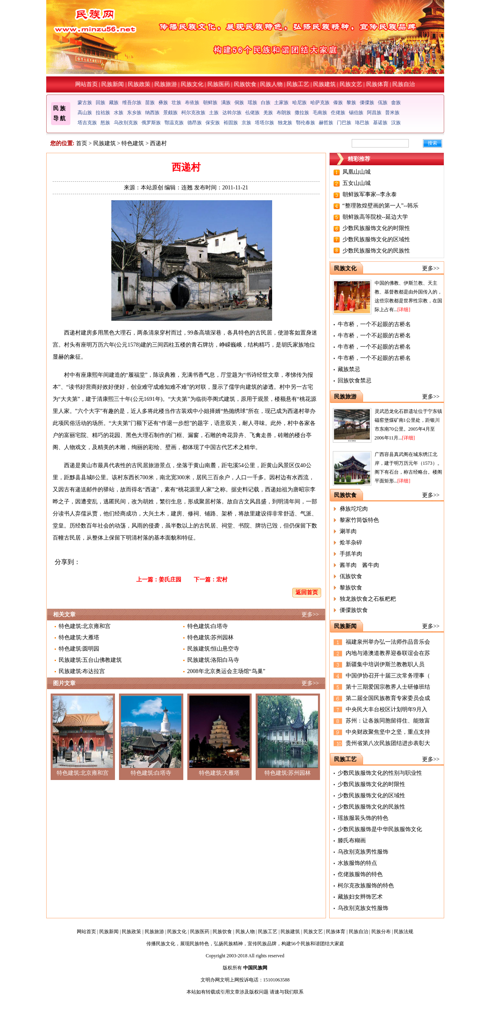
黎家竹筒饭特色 (359, 520)
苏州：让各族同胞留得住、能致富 (388, 721)
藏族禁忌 (349, 369)
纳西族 (152, 112)
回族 (100, 102)
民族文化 (192, 84)
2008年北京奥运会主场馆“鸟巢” (226, 671)
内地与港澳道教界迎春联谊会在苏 (388, 653)
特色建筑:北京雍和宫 (85, 626)
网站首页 (86, 84)
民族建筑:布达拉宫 (82, 671)
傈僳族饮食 (354, 610)
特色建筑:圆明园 (79, 649)
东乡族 (134, 112)
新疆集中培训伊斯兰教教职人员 (385, 664)
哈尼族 (299, 102)
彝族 (163, 102)
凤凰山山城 (356, 172)
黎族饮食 (351, 588)
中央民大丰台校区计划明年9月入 (386, 709)
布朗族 (284, 112)
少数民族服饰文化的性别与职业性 (380, 773)
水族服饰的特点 (357, 863)
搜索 (432, 143)
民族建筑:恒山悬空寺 (213, 649)
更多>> (310, 615)
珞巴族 (362, 122)
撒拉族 (302, 112)
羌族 (268, 112)
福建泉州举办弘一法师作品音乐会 (388, 642)
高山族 (85, 112)
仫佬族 (252, 112)
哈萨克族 (320, 102)
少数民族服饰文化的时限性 (376, 228)
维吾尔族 (131, 102)
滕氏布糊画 (352, 840)
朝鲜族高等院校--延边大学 (375, 217)
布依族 (192, 102)
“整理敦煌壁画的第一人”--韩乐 (380, 206)
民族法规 (403, 931)
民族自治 (403, 84)
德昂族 (194, 122)
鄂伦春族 (305, 122)
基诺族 (380, 122)
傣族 (338, 102)
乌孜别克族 (126, 122)
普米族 (392, 112)
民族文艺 (351, 84)
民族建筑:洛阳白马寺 (213, 660)
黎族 (351, 102)
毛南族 (320, 112)
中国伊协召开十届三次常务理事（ (388, 676)
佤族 (382, 102)
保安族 (212, 122)
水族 (118, 112)
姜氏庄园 (170, 580)
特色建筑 (132, 143)
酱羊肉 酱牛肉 (359, 565)
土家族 (281, 102)
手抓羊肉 (351, 554)
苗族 (150, 102)
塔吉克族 (87, 122)
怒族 (105, 122)
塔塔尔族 (264, 122)
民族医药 (218, 84)
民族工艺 (298, 84)
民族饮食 (245, 84)
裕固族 (230, 122)
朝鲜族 (210, 102)
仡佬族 (338, 112)
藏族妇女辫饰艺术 (360, 897)
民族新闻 (112, 84)
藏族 (114, 102)
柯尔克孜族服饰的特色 (366, 886)
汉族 (396, 122)
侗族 (239, 102)
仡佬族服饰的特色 (360, 874)
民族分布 (381, 931)
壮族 (176, 102)
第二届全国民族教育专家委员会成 (388, 698)
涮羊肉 (348, 531)
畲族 (396, 102)
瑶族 (252, 102)
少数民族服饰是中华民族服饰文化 (380, 829)
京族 (246, 122)
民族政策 (139, 84)
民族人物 (271, 84)
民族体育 (377, 84)
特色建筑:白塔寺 (207, 626)
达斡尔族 (232, 112)
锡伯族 (356, 112)
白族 (266, 102)
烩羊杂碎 (351, 543)
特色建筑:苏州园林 (210, 637)
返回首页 (306, 592)
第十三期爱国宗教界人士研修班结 (388, 687)
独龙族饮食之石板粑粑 (368, 599)
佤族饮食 (351, 576)
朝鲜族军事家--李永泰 (369, 194)
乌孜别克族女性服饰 (363, 908)
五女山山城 (356, 183)
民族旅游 (165, 84)
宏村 (222, 580)
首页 (81, 143)
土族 (214, 112)
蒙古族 (85, 102)
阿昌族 (374, 112)
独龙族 (285, 122)
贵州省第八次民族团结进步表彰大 (388, 743)
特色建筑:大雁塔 (79, 637)
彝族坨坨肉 (354, 509)
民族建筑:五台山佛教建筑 (90, 660)
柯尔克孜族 (193, 112)
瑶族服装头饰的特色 (363, 818)
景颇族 (170, 112)
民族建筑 (324, 84)
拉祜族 (103, 112)
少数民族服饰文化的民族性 (376, 251)
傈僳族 (367, 102)
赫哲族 (326, 122)
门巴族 (344, 122)
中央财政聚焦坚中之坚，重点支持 (388, 732)
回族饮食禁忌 (354, 381)
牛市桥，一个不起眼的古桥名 (374, 324)
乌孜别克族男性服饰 (363, 852)
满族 (226, 102)
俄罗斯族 (151, 122)
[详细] (404, 309)
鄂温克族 (174, 122)
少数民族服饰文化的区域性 (376, 239)
